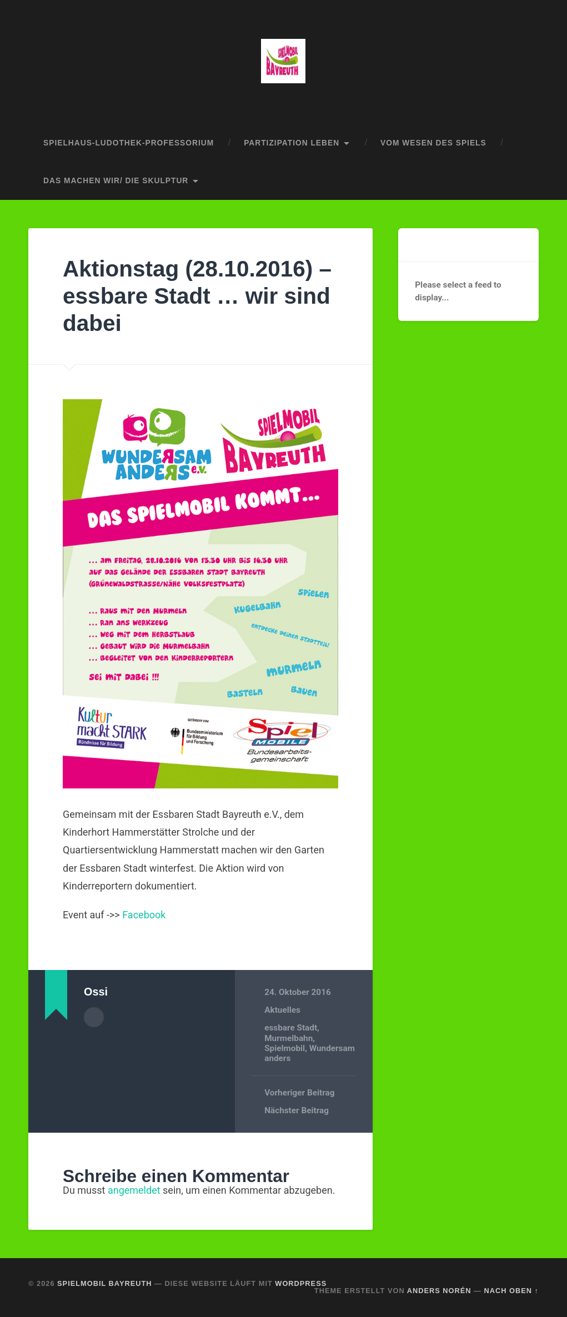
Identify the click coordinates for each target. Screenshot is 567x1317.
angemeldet (134, 1190)
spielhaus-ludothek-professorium (128, 143)
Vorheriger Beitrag (299, 1093)
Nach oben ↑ (511, 1290)
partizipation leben (291, 143)
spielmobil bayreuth (104, 1283)
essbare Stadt (290, 1028)
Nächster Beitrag (296, 1110)
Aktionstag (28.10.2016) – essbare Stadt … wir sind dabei (197, 295)
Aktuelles (282, 1010)
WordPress (301, 1283)
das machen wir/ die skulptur (115, 181)
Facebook (143, 915)
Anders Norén (439, 1290)
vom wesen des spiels (433, 143)
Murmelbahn (288, 1038)
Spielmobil (284, 1048)
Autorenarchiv (94, 1017)
